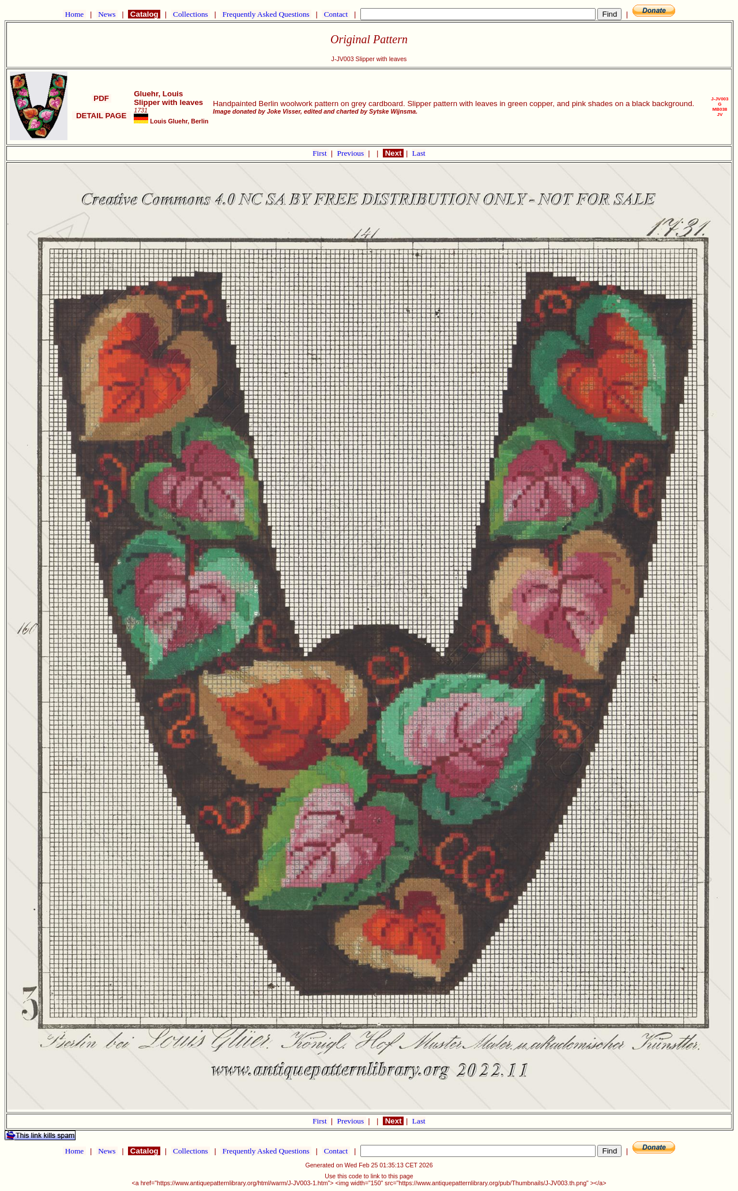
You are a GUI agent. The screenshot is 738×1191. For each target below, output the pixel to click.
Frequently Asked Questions (265, 14)
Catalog (144, 14)
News (107, 14)
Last (419, 153)
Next (393, 153)
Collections (190, 14)
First (320, 153)
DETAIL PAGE (101, 115)
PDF (101, 98)
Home (74, 14)
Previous (351, 153)
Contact (335, 14)
